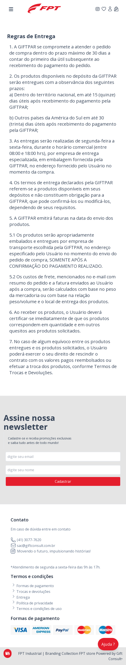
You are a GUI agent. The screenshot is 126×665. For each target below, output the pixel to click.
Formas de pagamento (33, 585)
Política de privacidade (32, 603)
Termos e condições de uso (37, 608)
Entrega (21, 597)
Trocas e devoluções (31, 591)
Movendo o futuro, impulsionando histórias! (51, 551)
